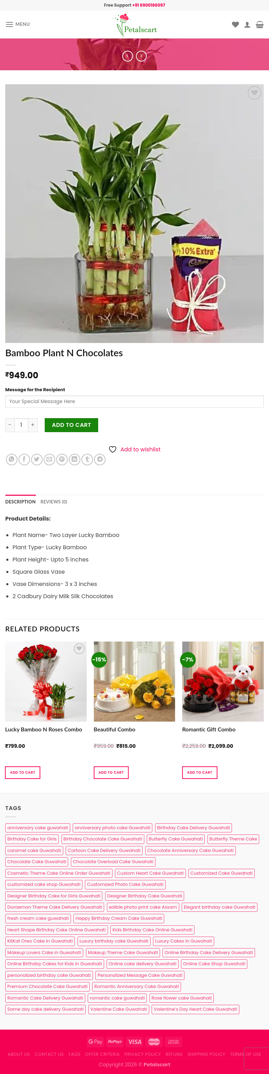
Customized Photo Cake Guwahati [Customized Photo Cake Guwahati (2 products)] (125, 884)
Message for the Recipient (35, 389)
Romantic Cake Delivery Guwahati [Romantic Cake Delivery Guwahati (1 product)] (45, 998)
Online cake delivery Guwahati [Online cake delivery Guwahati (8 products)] (142, 964)
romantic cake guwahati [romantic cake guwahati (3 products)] (117, 998)
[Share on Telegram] (100, 459)
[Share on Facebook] (24, 459)
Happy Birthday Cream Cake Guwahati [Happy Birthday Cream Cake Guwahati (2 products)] (118, 918)
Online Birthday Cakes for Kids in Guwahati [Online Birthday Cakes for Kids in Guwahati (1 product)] (54, 964)
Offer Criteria (102, 1054)
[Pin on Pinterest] (62, 459)
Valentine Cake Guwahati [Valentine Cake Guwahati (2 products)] (118, 1009)
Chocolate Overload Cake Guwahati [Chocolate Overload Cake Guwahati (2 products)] (113, 862)
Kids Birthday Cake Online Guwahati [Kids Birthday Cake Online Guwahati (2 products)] (152, 930)
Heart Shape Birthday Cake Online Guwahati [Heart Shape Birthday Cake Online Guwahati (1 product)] (56, 930)
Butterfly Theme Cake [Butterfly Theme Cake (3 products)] (233, 839)
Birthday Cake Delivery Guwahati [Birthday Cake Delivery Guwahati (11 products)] (193, 828)
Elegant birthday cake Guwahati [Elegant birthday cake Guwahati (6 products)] (219, 907)
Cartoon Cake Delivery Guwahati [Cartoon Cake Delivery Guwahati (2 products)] (104, 850)
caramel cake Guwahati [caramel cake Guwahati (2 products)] (34, 850)
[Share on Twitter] (37, 459)
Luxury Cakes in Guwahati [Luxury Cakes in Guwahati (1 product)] (183, 941)
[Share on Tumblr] (87, 459)
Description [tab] (20, 501)
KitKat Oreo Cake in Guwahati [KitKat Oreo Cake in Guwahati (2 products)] (40, 941)
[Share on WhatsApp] (11, 459)
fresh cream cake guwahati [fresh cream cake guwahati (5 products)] (38, 918)
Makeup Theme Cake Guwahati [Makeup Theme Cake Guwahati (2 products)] (123, 952)
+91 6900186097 (148, 5)
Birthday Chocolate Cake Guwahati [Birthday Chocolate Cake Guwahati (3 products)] (103, 839)
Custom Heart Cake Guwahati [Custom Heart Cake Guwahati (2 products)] (150, 873)
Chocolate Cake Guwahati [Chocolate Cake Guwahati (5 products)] (36, 862)
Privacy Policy (143, 1054)
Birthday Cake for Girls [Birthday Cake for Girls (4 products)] (32, 839)
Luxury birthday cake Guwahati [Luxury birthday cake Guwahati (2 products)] (114, 941)
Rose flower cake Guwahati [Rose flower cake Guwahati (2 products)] (182, 998)
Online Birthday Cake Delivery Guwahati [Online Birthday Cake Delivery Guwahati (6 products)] (209, 952)
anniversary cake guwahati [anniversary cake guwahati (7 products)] (37, 828)
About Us (19, 1054)
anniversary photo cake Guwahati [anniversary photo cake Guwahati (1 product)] (112, 828)
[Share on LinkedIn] (74, 459)
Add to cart (72, 425)
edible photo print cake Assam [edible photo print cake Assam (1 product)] (143, 907)
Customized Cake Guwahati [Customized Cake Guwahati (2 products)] (221, 873)
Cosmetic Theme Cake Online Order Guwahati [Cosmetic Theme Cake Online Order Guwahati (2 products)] (58, 873)
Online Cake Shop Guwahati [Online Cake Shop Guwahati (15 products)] (214, 964)
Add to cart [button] (22, 772)
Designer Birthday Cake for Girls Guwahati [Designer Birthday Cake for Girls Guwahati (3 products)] (53, 896)
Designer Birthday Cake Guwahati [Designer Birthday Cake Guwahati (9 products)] (144, 896)
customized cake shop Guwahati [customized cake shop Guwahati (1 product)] (43, 884)
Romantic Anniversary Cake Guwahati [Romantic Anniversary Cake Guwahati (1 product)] (136, 986)
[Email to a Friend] (49, 459)
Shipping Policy (206, 1054)
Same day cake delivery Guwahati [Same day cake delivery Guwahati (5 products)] (45, 1009)
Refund (174, 1054)
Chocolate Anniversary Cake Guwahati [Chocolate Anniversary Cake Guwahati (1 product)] (190, 850)
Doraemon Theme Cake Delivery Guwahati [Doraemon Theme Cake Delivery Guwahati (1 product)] (54, 907)
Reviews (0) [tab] (54, 501)
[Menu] (17, 24)
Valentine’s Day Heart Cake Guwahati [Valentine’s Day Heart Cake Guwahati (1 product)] (195, 1009)
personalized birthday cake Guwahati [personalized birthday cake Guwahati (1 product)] (49, 975)
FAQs (75, 1054)
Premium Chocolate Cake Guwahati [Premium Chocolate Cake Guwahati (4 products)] (47, 986)
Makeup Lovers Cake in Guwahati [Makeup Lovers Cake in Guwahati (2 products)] (44, 952)
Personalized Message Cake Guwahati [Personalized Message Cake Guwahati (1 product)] (139, 975)
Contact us (49, 1054)
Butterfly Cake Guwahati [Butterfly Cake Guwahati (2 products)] (176, 839)
